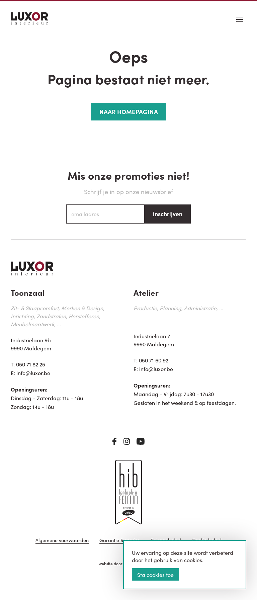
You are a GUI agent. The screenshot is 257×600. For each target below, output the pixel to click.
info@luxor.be (33, 372)
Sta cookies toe (155, 574)
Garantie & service (119, 540)
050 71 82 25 (30, 364)
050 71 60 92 (153, 360)
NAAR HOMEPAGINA (128, 111)
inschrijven (167, 213)
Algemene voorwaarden (62, 540)
